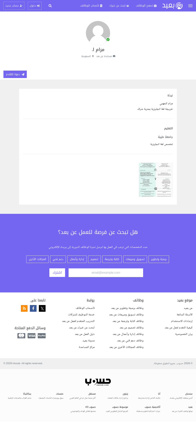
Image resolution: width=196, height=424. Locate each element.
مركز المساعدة (87, 347)
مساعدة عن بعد (106, 56)
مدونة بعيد (88, 340)
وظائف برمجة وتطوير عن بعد (127, 308)
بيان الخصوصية (184, 334)
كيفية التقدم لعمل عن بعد (179, 327)
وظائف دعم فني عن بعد (130, 340)
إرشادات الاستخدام (182, 321)
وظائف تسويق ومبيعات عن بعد (126, 314)
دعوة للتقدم (15, 74)
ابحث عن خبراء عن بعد (82, 327)
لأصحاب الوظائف (85, 308)
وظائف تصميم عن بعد (132, 327)
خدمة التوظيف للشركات (81, 314)
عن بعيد (188, 308)
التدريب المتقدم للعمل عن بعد (78, 321)
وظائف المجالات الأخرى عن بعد (126, 347)
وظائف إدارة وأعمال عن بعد (128, 334)
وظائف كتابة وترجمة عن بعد (128, 321)
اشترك (57, 272)
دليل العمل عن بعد (85, 334)
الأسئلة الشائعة (185, 314)
